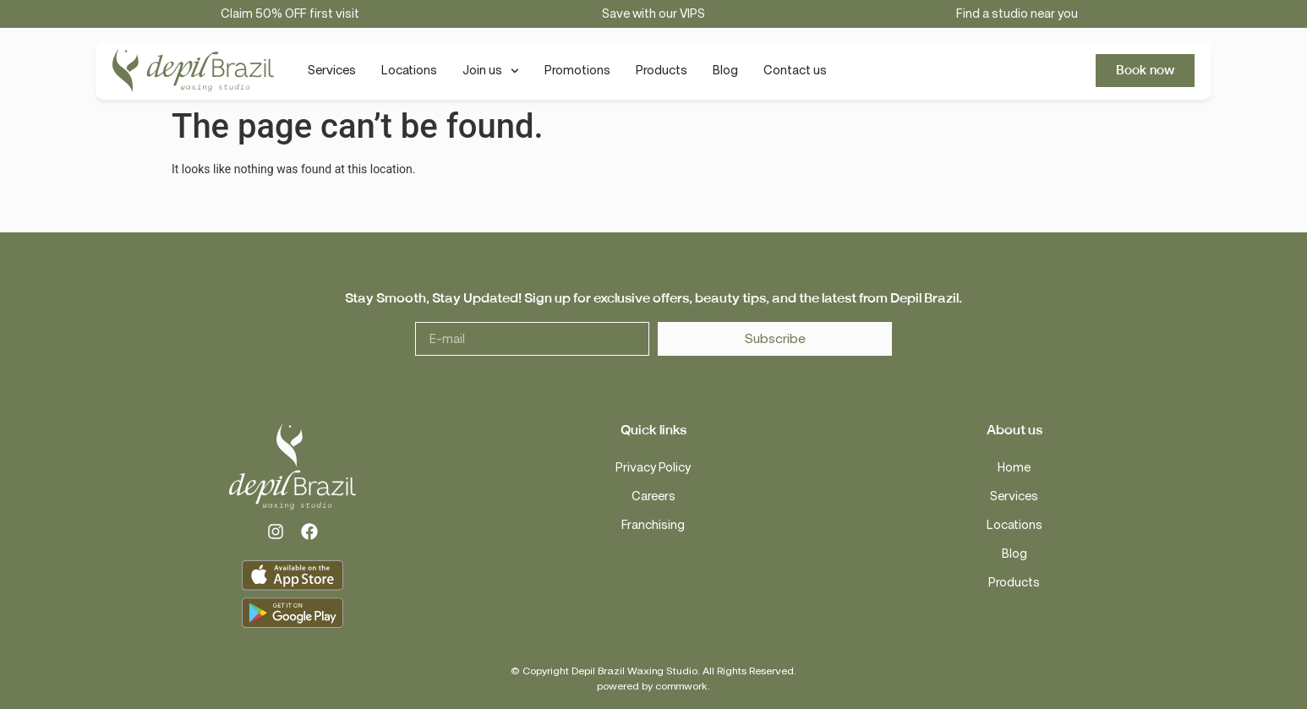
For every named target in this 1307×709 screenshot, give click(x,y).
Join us (490, 71)
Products (661, 70)
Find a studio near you (1017, 14)
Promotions (577, 70)
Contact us (795, 70)
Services (332, 70)
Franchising (653, 525)
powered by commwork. (653, 686)
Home (1014, 468)
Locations (409, 70)
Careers (653, 496)
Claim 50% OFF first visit (290, 14)
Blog (725, 70)
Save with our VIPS (653, 14)
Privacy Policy (653, 468)
